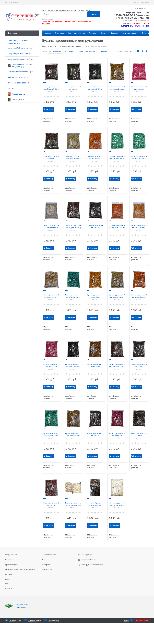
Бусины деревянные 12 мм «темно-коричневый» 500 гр (139, 366)
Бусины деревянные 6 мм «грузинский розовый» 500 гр (139, 89)
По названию (69, 51)
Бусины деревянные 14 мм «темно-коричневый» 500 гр (95, 436)
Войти (136, 2)
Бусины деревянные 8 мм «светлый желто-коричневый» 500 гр (51, 297)
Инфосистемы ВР (21, 607)
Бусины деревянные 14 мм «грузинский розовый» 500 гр (117, 436)
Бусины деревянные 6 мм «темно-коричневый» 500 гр (51, 158)
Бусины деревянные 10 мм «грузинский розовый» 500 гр (51, 366)
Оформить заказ (142, 620)
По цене (80, 51)
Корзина (126, 620)
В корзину (49, 109)
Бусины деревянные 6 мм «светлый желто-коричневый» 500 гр (117, 89)
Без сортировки (55, 51)
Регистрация (144, 2)
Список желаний (53, 620)
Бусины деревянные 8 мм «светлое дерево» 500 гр (51, 228)
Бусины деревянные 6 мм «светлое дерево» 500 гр (73, 158)
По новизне (90, 51)
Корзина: (142, 8)
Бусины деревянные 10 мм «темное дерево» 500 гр (117, 297)
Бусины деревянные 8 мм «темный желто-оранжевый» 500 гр (139, 228)
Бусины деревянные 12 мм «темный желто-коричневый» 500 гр (95, 366)
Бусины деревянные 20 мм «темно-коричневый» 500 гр (139, 436)
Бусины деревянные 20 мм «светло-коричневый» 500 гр (51, 505)
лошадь (50, 19)
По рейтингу (102, 51)
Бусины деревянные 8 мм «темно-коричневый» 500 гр (95, 228)
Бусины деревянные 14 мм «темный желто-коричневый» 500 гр (73, 436)
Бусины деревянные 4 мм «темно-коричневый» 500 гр (73, 89)
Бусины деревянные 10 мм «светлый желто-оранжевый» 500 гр (139, 297)
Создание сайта (22, 605)
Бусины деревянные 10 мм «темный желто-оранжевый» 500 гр (95, 297)
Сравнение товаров (34, 620)
